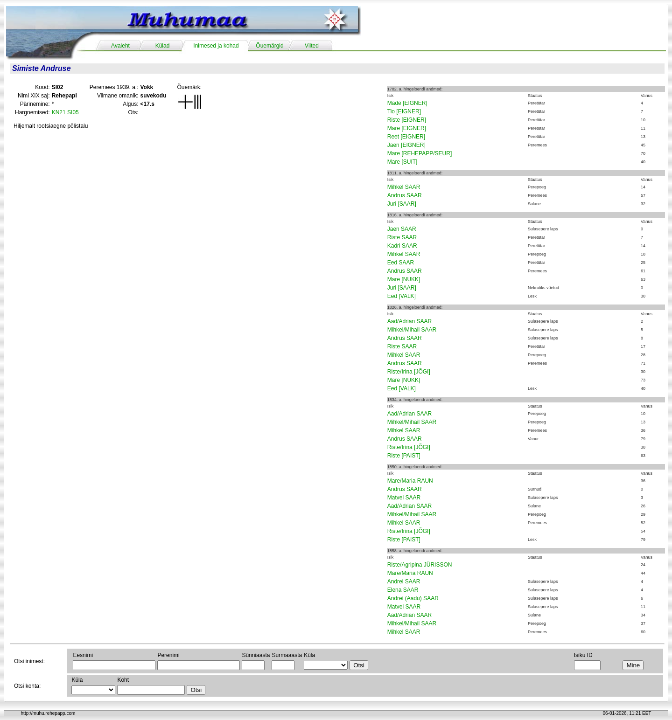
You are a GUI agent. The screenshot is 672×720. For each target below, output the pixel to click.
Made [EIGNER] (407, 103)
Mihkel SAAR (403, 187)
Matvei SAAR (403, 497)
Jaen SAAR (401, 229)
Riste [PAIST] (403, 455)
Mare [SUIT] (402, 162)
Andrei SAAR (403, 581)
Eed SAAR (400, 262)
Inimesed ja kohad (215, 45)
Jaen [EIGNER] (406, 145)
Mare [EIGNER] (406, 128)
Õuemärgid (269, 45)
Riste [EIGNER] (406, 120)
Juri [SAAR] (401, 204)
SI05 (73, 112)
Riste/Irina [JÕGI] (408, 371)
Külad (162, 45)
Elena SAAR (403, 590)
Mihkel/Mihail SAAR (411, 329)
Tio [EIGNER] (404, 111)
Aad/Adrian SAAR (409, 321)
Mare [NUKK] (403, 279)
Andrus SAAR (404, 195)
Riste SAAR (402, 237)
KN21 (59, 112)
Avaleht (120, 45)
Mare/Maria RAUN (410, 481)
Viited (312, 45)
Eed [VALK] (401, 296)
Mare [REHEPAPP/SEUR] (419, 153)
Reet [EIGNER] (406, 136)
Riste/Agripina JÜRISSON (419, 564)
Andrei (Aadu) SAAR (413, 598)
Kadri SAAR (402, 245)
